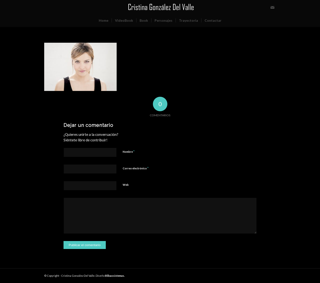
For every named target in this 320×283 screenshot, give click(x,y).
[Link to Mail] (272, 7)
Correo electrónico (136, 168)
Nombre (129, 151)
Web (126, 184)
